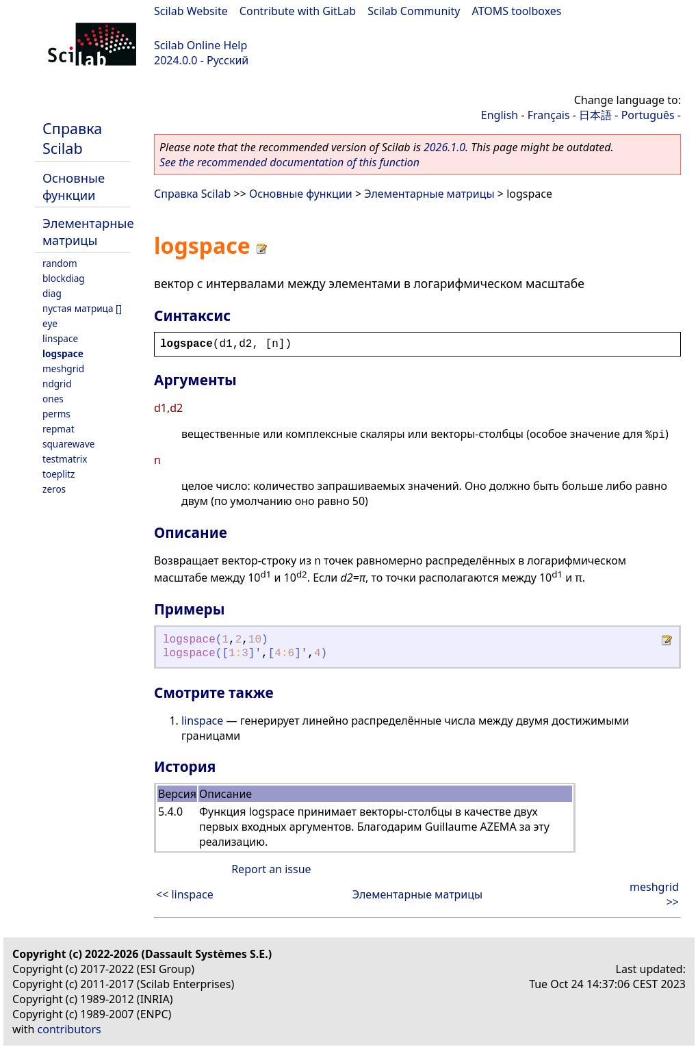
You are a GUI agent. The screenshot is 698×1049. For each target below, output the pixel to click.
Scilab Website (191, 10)
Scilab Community (413, 10)
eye (49, 323)
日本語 (595, 114)
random (59, 263)
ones (53, 398)
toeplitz (58, 473)
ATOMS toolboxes (517, 10)
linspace (60, 338)
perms (56, 413)
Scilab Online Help (200, 45)
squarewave (68, 443)
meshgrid (63, 368)
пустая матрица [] (82, 308)
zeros (54, 488)
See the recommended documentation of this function (289, 162)
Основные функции (73, 186)
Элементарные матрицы (88, 231)
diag (52, 293)
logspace (62, 353)
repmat (58, 428)
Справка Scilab (72, 138)
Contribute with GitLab (298, 10)
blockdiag (63, 278)
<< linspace (185, 894)
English (499, 114)
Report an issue (271, 869)
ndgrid (57, 383)
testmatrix (65, 458)
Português (648, 114)
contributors (69, 1029)
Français (549, 114)
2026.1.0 (444, 147)
